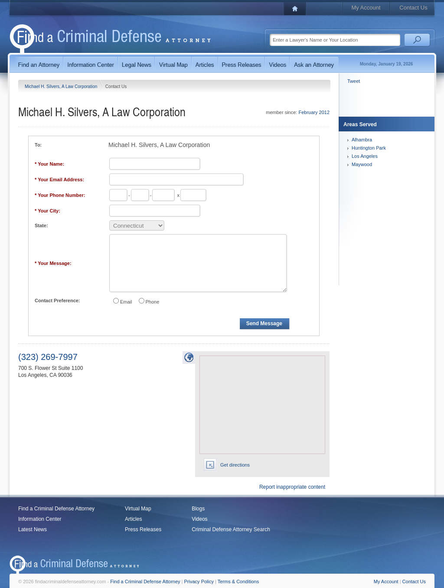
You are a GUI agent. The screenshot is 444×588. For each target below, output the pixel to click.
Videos (199, 519)
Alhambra (362, 139)
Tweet (353, 81)
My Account (365, 7)
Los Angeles (365, 156)
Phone (153, 301)
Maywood (362, 164)
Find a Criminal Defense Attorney (56, 509)
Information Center (39, 519)
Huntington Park (369, 147)
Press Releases (143, 529)
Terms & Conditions (238, 581)
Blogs (198, 509)
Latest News (32, 529)
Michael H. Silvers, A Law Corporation (61, 86)
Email (126, 301)
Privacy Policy (199, 581)
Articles (133, 519)
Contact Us (413, 7)
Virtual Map (138, 509)
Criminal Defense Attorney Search (231, 529)
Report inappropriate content (292, 487)
